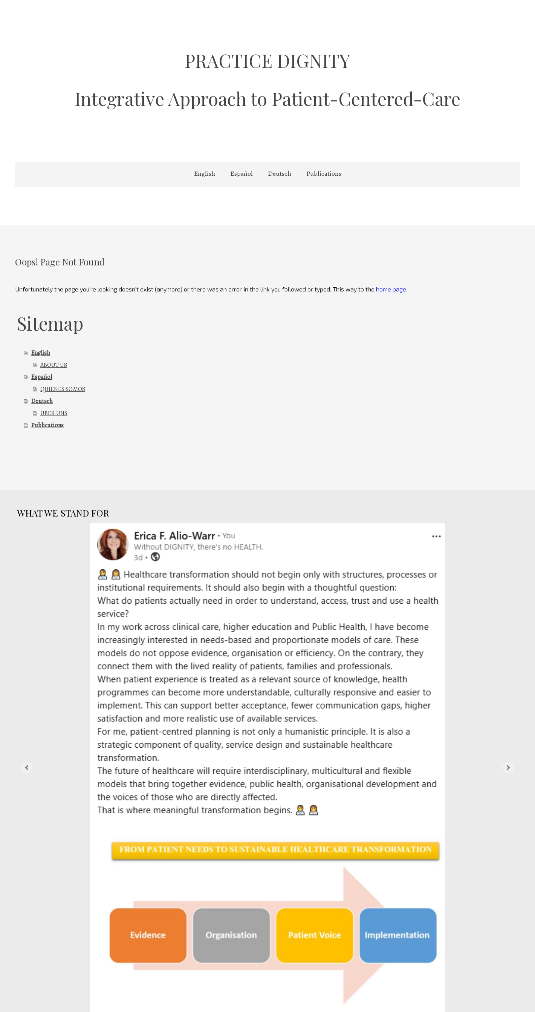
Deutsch (279, 173)
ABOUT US (53, 365)
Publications (323, 173)
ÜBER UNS (53, 413)
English (204, 173)
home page (391, 289)
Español (241, 173)
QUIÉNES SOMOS (62, 389)
